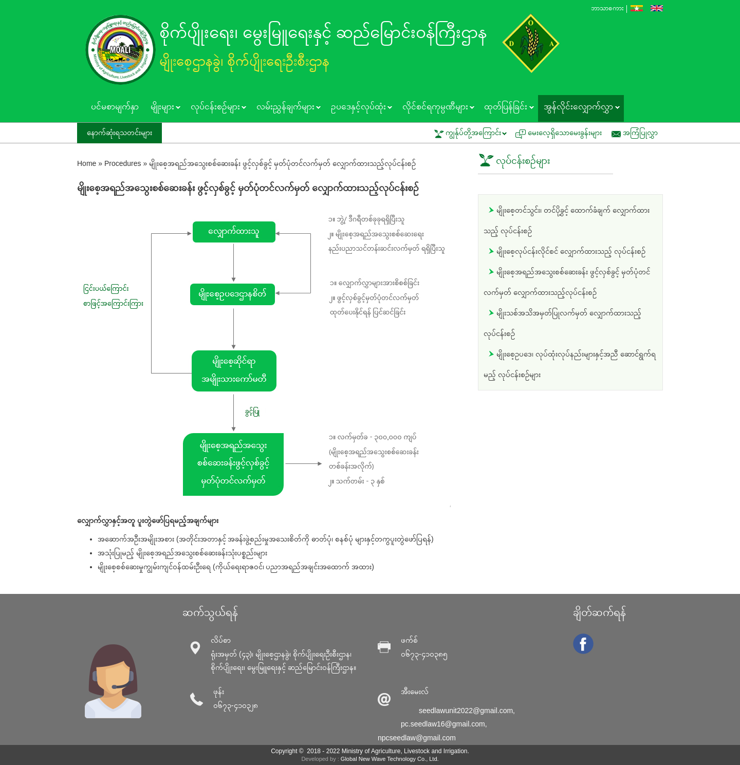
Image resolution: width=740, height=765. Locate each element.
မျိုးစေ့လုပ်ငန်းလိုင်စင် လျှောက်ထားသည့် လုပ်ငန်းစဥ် (570, 251)
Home (86, 163)
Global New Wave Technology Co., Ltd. (390, 759)
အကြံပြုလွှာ (640, 132)
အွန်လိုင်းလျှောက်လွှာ (579, 108)
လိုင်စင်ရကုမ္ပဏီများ (435, 108)
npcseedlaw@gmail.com (417, 738)
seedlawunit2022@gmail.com (466, 710)
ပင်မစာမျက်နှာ (115, 106)
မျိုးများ (162, 108)
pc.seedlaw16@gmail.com (443, 724)
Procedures (122, 163)
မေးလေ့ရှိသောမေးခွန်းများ (565, 132)
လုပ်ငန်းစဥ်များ (215, 108)
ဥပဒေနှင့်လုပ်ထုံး (358, 108)
